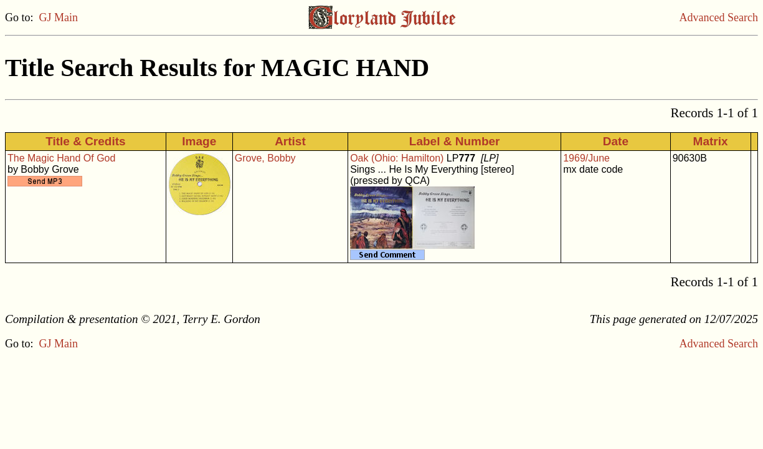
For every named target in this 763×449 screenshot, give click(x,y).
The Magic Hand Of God (61, 158)
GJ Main (58, 17)
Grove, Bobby (265, 158)
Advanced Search (719, 17)
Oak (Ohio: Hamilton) (396, 158)
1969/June (586, 158)
